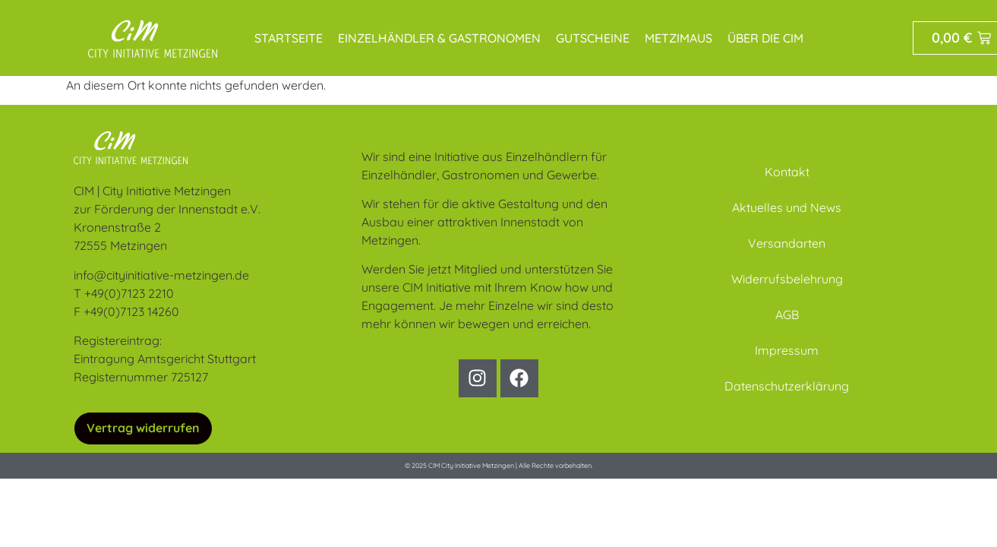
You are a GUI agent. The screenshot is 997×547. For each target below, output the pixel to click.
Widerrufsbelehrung (787, 278)
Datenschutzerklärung (786, 386)
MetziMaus (678, 38)
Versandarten (786, 243)
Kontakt (787, 171)
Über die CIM (765, 38)
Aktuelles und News (786, 207)
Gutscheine (592, 38)
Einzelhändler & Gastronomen (439, 38)
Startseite (288, 38)
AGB (787, 314)
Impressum (787, 350)
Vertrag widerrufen (143, 427)
